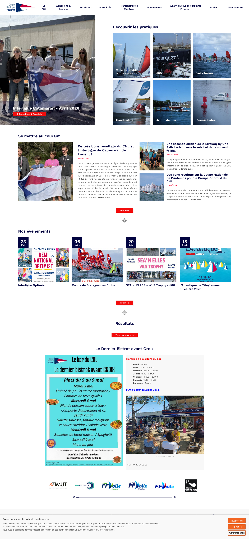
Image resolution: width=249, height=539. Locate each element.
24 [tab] (137, 497)
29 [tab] (150, 497)
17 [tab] (119, 497)
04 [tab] (85, 497)
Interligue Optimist (31, 285)
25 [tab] (140, 497)
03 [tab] (83, 497)
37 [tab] (175, 497)
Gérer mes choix (237, 533)
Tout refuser (236, 527)
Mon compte (233, 7)
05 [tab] (88, 497)
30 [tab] (153, 497)
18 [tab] (122, 497)
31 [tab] (155, 497)
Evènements (154, 7)
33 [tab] (160, 497)
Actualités (106, 7)
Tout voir (124, 210)
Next (43, 120)
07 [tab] (93, 497)
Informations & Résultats (29, 114)
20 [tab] (127, 497)
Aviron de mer (166, 120)
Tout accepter (237, 521)
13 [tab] (109, 497)
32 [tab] (158, 497)
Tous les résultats (124, 335)
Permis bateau (207, 120)
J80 (159, 73)
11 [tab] (103, 497)
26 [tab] (142, 497)
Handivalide (124, 120)
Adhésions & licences (64, 8)
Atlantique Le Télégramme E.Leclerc (185, 8)
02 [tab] (37, 120)
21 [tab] (129, 497)
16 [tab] (116, 497)
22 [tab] (132, 497)
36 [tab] (168, 497)
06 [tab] (90, 497)
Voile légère (204, 73)
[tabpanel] (47, 62)
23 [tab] (134, 497)
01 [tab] (14, 120)
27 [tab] (145, 497)
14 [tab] (111, 497)
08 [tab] (96, 497)
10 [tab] (101, 497)
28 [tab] (147, 497)
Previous (41, 120)
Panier (213, 7)
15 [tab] (114, 497)
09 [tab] (98, 497)
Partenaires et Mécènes (129, 8)
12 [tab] (106, 497)
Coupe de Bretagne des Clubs (93, 285)
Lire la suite (104, 197)
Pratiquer (86, 7)
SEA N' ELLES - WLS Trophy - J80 (150, 285)
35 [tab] (166, 497)
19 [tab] (124, 497)
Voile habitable (127, 70)
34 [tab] (163, 497)
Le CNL (44, 8)
